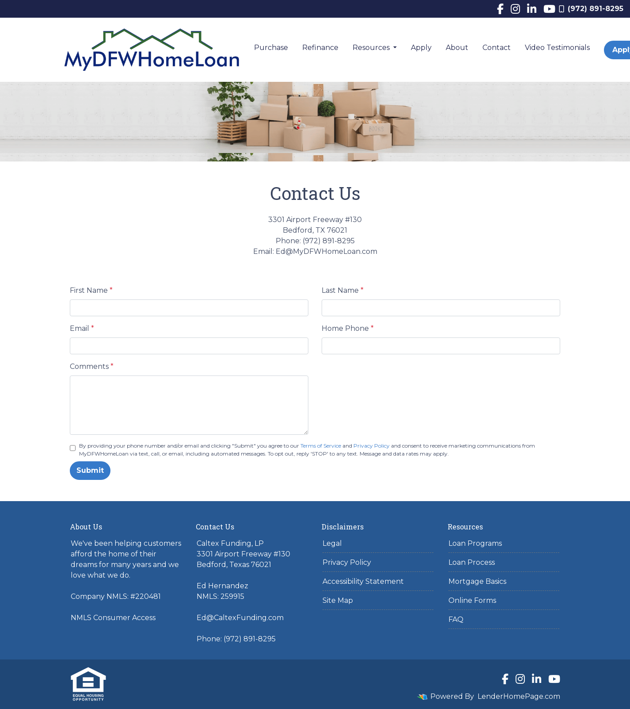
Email (82, 328)
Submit (90, 470)
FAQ (455, 619)
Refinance (320, 47)
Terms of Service (320, 445)
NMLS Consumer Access (113, 617)
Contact (496, 47)
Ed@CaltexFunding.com (240, 617)
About (457, 47)
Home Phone (348, 328)
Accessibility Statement (363, 581)
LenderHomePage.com (519, 696)
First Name (91, 290)
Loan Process (471, 562)
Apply (421, 47)
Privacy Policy (371, 445)
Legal (332, 543)
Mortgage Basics (477, 581)
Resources (372, 47)
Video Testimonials (557, 47)
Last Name (343, 290)
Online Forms (472, 600)
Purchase (271, 47)
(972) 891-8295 (591, 8)
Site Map (338, 600)
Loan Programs (475, 543)
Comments (92, 366)
